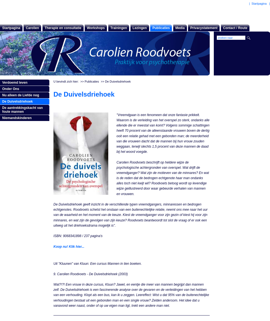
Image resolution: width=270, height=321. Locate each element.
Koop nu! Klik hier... (68, 247)
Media (180, 28)
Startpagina (11, 28)
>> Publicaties (89, 81)
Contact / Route (235, 28)
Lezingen (140, 28)
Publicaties (161, 28)
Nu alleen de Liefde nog (20, 95)
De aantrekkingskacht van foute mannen (22, 110)
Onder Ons (10, 89)
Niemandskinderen (17, 118)
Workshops (96, 28)
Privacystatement (203, 28)
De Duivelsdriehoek (17, 101)
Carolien (32, 28)
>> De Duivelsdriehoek (116, 81)
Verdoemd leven (14, 83)
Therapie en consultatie (63, 28)
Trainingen (118, 28)
